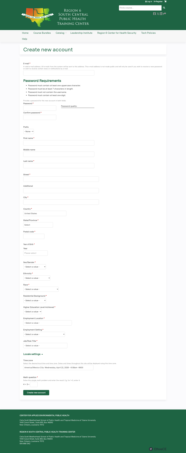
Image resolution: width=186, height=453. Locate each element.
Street (26, 174)
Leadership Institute (81, 32)
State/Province (30, 220)
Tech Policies (148, 32)
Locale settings (31, 354)
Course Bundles (42, 32)
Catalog (60, 32)
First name (28, 138)
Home (25, 32)
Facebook (154, 13)
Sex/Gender (28, 262)
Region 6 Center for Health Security (116, 32)
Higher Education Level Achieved (38, 307)
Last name (28, 161)
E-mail (26, 63)
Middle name (29, 150)
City (25, 197)
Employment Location (33, 318)
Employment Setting (32, 330)
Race (25, 285)
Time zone (28, 360)
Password (27, 103)
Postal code (28, 232)
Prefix (26, 127)
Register (159, 1)
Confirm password (31, 113)
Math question (29, 377)
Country (27, 209)
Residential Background (34, 296)
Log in (149, 1)
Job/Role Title (29, 341)
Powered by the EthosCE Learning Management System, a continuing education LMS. (157, 449)
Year (25, 248)
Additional (28, 186)
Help (24, 39)
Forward (164, 13)
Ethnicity (27, 273)
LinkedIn (161, 13)
